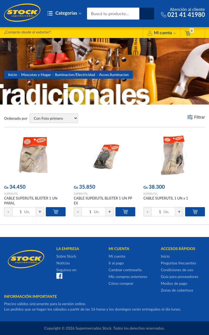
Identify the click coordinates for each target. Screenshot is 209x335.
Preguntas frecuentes (178, 263)
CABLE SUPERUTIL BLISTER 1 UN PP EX (103, 200)
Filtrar (199, 117)
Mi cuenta (161, 33)
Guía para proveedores (179, 276)
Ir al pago (116, 263)
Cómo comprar (121, 283)
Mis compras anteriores (128, 276)
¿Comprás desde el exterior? (27, 32)
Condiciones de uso (177, 269)
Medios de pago (174, 283)
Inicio (12, 74)
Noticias (63, 263)
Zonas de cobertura (177, 290)
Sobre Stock (66, 256)
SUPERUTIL (11, 193)
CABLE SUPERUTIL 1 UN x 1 (165, 198)
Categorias (64, 13)
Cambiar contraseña (125, 269)
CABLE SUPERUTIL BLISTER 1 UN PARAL (30, 200)
